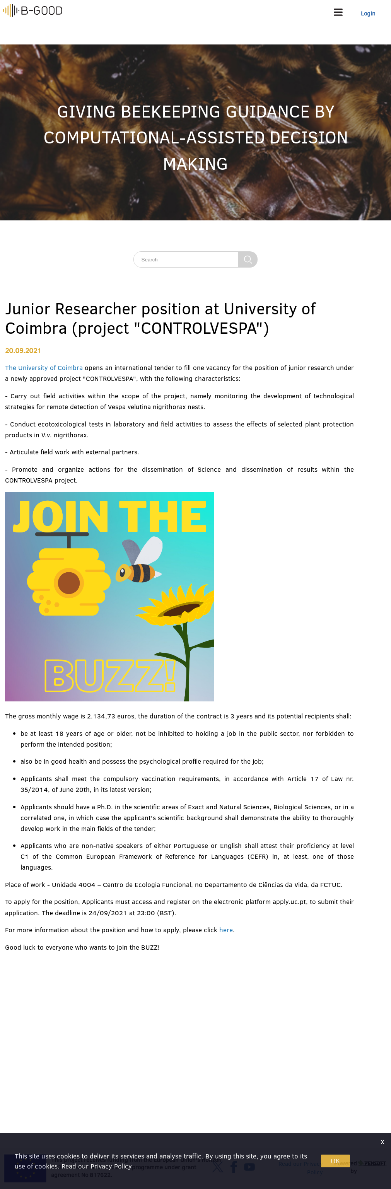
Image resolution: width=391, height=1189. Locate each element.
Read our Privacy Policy (96, 1166)
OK (335, 1161)
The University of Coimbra (44, 367)
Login (368, 13)
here (226, 929)
